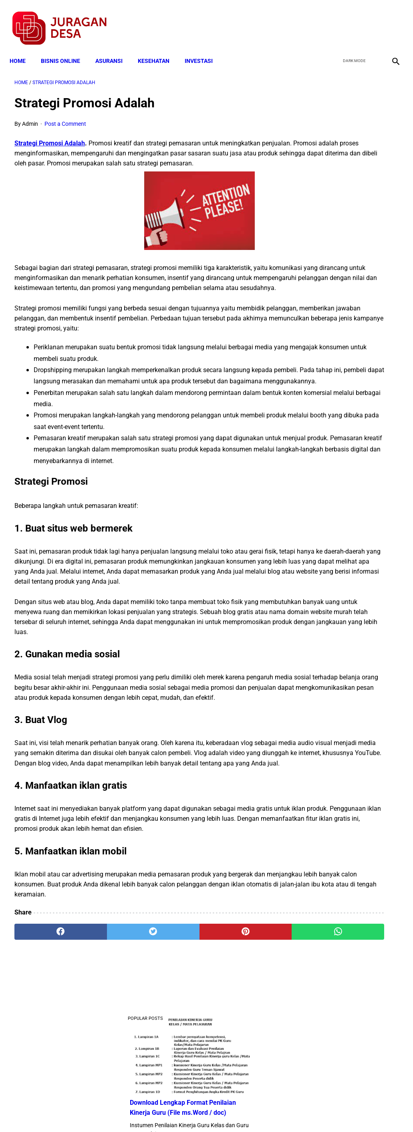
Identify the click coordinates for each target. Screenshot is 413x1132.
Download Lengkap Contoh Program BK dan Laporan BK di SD (346, 212)
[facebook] (333, 20)
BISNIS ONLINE (65, 49)
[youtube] (371, 20)
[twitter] (352, 20)
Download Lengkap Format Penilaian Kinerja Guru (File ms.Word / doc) (344, 152)
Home (22, 49)
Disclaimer (202, 1111)
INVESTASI (203, 49)
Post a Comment (65, 116)
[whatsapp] (239, 1038)
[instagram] (390, 20)
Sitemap (233, 1111)
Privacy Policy (164, 1111)
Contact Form (269, 1111)
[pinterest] (175, 1038)
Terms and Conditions (112, 1111)
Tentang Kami (311, 1111)
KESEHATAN (158, 49)
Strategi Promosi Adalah (49, 136)
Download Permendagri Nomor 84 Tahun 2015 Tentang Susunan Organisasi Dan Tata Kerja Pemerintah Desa (346, 608)
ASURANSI (113, 49)
